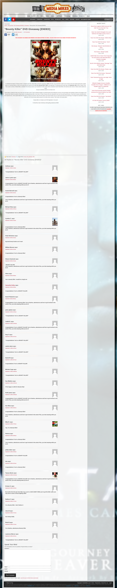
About (88, 16)
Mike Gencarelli (18, 32)
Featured (72, 19)
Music (43, 16)
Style (52, 19)
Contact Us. (88, 585)
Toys (63, 19)
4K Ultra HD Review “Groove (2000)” (101, 100)
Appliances (32, 19)
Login (110, 582)
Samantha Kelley (10, 285)
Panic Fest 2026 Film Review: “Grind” (101, 42)
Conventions (47, 19)
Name (6, 566)
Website (6, 571)
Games (53, 16)
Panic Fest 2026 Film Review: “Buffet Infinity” (101, 37)
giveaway (30, 156)
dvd (27, 156)
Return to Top (10, 582)
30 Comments (27, 32)
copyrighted (68, 585)
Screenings (68, 16)
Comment (7, 548)
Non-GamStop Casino (86, 19)
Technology (58, 19)
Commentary (40, 19)
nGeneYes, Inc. (104, 582)
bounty (24, 156)
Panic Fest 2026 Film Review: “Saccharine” (101, 96)
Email (6, 569)
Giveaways (75, 16)
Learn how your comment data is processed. (29, 578)
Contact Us (82, 16)
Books (48, 16)
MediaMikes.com (86, 582)
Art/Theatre (60, 16)
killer (34, 156)
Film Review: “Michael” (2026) (101, 51)
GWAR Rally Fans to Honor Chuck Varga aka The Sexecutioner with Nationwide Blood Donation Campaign (101, 57)
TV (38, 16)
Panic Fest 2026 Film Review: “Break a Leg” (101, 69)
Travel (67, 19)
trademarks (76, 585)
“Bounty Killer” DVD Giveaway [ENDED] (16, 25)
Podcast (78, 19)
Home (28, 16)
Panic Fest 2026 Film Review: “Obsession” (101, 73)
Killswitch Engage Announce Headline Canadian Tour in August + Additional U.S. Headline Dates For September (101, 85)
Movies (33, 16)
